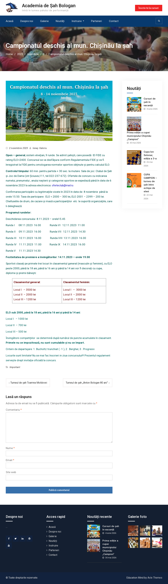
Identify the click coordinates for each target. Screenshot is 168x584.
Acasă (9, 21)
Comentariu (14, 409)
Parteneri (96, 21)
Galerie (44, 21)
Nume (10, 448)
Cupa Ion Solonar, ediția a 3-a (150, 155)
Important (15, 367)
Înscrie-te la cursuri (148, 7)
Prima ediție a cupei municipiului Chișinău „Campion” (139, 136)
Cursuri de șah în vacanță (150, 102)
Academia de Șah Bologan (51, 5)
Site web (11, 472)
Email (10, 460)
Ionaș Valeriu (40, 148)
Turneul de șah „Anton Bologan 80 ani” (85, 382)
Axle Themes (155, 577)
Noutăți (60, 21)
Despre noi (26, 21)
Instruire (77, 21)
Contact (114, 21)
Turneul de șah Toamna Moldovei (30, 382)
